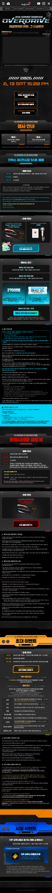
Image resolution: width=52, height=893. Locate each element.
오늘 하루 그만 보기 (49, 3)
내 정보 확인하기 (46, 699)
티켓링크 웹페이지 (18, 199)
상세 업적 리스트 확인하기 (42, 721)
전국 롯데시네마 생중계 (26, 103)
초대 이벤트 (26, 112)
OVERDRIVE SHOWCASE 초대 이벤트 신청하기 (26, 669)
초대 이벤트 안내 (40, 8)
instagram (44, 3)
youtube (39, 3)
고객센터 (25, 617)
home (7, 3)
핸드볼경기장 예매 (18, 8)
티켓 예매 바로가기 (26, 248)
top (48, 8)
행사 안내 (7, 8)
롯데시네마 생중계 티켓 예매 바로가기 (26, 524)
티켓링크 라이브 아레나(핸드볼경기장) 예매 (26, 95)
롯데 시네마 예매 (29, 8)
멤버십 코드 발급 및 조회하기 (26, 313)
